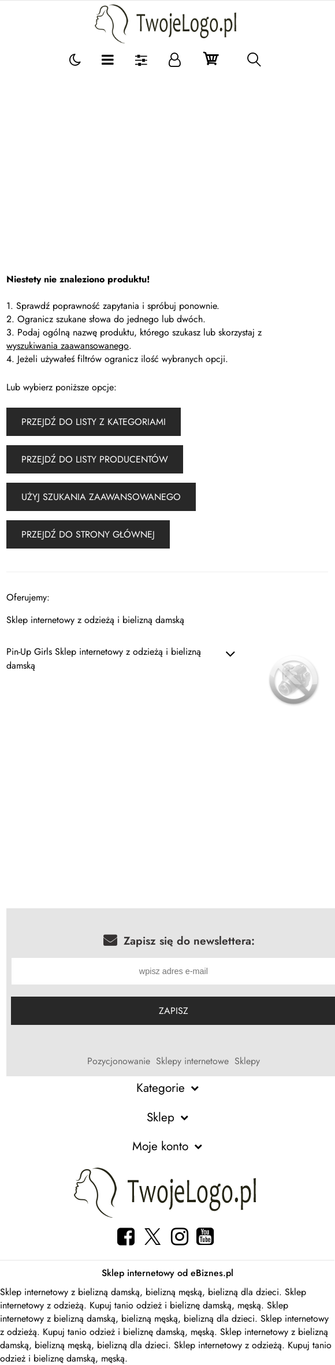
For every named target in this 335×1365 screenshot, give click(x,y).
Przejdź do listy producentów (94, 459)
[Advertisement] (167, 159)
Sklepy (247, 1061)
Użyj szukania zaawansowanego (101, 497)
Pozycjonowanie (118, 1061)
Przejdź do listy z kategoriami (93, 421)
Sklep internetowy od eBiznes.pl (167, 1273)
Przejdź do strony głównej (88, 534)
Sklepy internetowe (192, 1061)
